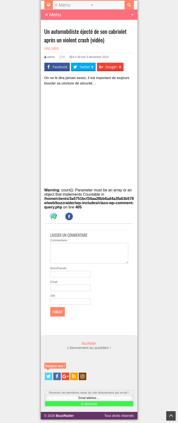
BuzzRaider (89, 346)
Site (52, 299)
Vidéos (55, 48)
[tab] (53, 217)
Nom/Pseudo (58, 271)
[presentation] (53, 217)
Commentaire (58, 240)
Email (53, 285)
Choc (47, 48)
